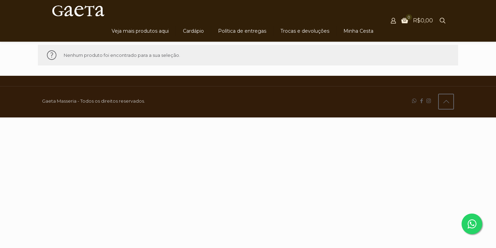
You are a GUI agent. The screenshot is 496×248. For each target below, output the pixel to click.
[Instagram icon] (428, 100)
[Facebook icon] (421, 100)
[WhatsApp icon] (414, 100)
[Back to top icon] (446, 102)
